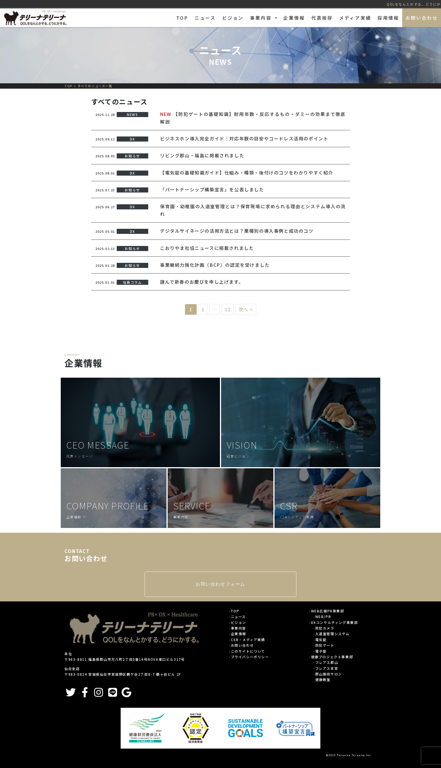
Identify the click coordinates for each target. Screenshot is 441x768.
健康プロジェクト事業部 (332, 656)
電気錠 (321, 639)
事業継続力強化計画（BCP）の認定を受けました (215, 264)
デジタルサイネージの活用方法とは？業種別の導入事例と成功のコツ (237, 230)
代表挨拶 (322, 17)
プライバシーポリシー (250, 656)
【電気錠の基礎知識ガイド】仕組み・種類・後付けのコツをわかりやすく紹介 (246, 172)
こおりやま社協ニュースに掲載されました (207, 248)
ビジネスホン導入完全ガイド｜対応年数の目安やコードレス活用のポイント (244, 138)
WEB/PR (323, 616)
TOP (182, 17)
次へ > (245, 309)
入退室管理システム (332, 633)
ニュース (205, 17)
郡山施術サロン (328, 673)
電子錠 (321, 651)
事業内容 (238, 628)
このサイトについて (248, 651)
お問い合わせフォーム (220, 584)
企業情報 (294, 17)
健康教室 (322, 679)
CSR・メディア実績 (248, 639)
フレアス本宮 (326, 668)
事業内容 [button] (262, 17)
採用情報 (388, 17)
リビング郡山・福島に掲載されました (202, 155)
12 (228, 309)
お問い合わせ (422, 17)
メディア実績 (355, 17)
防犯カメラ (324, 628)
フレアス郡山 (326, 662)
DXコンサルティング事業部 (334, 622)
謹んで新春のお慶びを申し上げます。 (201, 281)
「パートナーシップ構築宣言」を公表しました (212, 189)
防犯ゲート (324, 645)
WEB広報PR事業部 (327, 610)
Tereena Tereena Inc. (354, 755)
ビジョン (233, 17)
